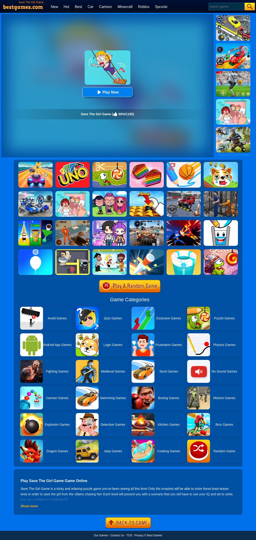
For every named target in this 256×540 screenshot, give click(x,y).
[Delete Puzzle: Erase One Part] (72, 192)
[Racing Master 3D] (35, 163)
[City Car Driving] (146, 221)
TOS (129, 535)
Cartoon (105, 7)
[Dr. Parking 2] (184, 192)
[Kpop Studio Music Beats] (109, 192)
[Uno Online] (72, 163)
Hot (66, 7)
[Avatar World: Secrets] (109, 221)
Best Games (154, 535)
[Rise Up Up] (35, 250)
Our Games (101, 535)
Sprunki (161, 7)
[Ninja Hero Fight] (184, 221)
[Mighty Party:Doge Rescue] (221, 163)
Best (78, 7)
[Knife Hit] (146, 250)
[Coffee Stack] (35, 221)
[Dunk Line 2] (184, 163)
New (54, 7)
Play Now (107, 92)
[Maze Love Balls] (72, 250)
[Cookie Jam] (146, 163)
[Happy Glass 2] (221, 221)
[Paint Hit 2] (184, 250)
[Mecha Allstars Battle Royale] (35, 192)
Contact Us (117, 535)
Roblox (143, 7)
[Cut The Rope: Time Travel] (221, 250)
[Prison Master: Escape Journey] (72, 221)
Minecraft (125, 7)
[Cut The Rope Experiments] (109, 163)
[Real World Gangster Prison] (221, 192)
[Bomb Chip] (146, 192)
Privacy (139, 535)
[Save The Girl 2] (109, 250)
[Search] (226, 6)
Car (91, 7)
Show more (29, 506)
